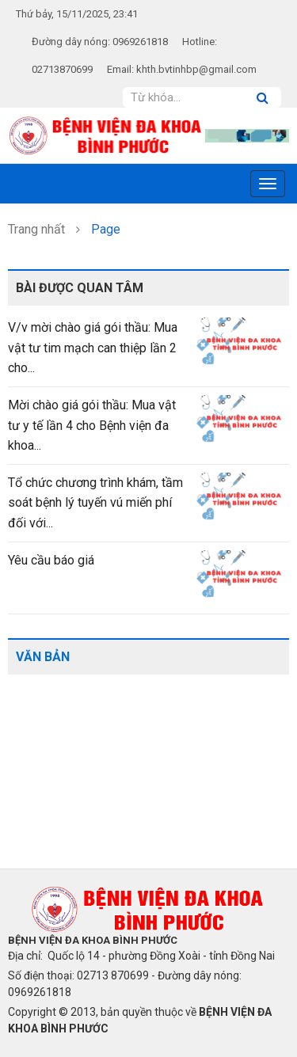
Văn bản (43, 656)
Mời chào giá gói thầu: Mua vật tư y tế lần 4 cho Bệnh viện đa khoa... (92, 425)
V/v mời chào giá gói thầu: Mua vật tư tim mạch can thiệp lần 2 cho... (92, 347)
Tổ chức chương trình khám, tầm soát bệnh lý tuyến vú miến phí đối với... (95, 502)
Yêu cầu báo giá (51, 560)
